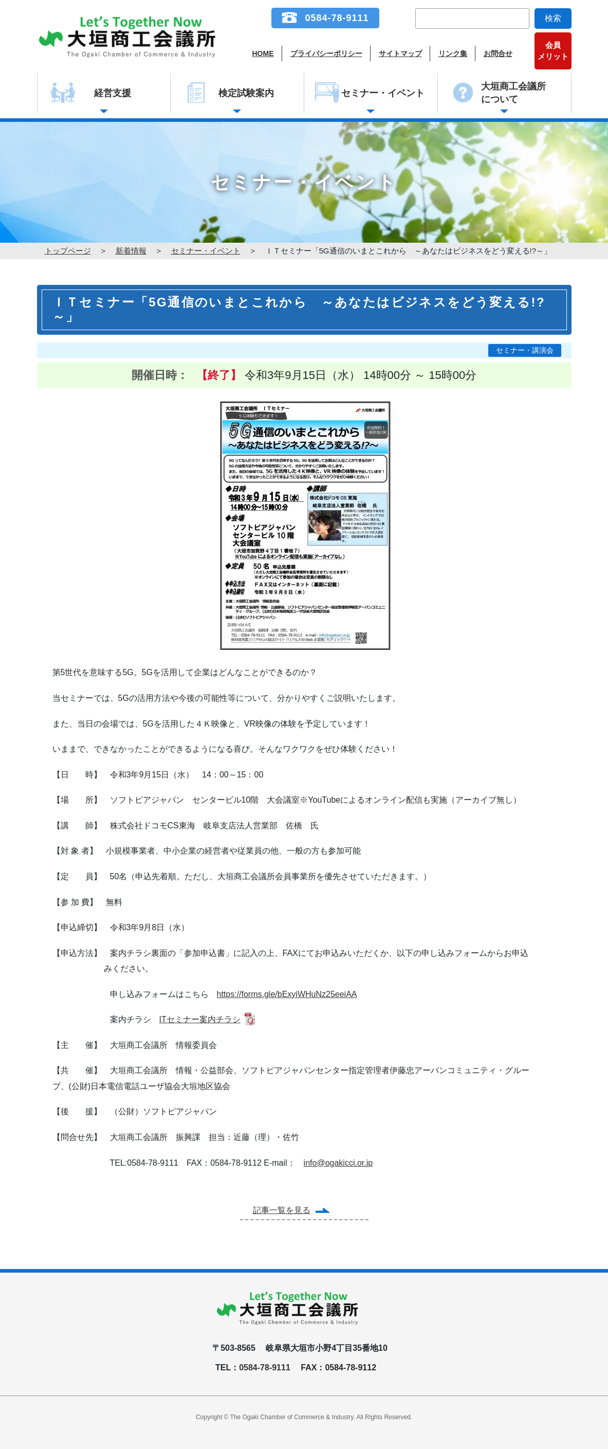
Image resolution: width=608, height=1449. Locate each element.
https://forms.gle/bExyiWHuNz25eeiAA (287, 994)
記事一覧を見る (281, 1210)
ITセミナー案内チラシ (200, 1019)
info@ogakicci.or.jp (338, 1162)
